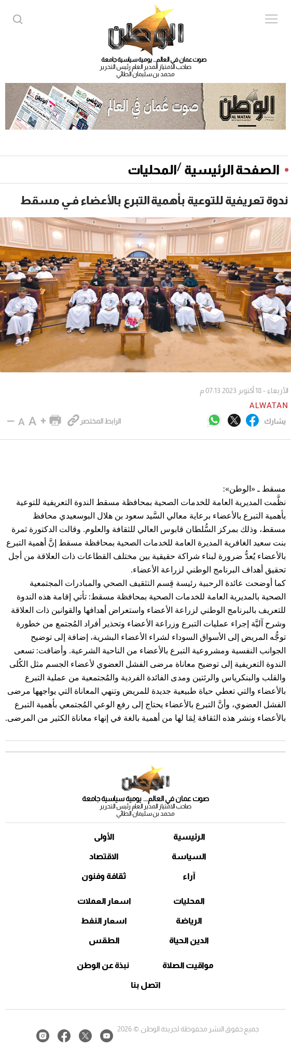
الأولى (104, 836)
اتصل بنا (146, 985)
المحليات (152, 169)
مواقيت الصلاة (188, 965)
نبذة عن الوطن (103, 965)
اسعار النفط (104, 920)
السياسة (189, 856)
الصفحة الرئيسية (232, 169)
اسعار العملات (104, 901)
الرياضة (189, 920)
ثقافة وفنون (104, 876)
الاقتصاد (104, 856)
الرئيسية (189, 836)
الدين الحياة (189, 940)
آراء (189, 876)
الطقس (104, 940)
